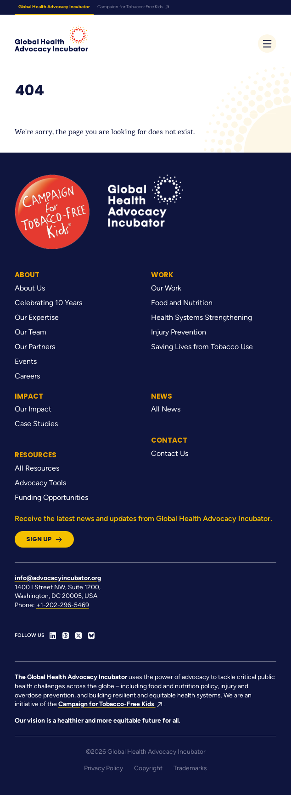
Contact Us (169, 453)
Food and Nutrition (182, 302)
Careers (27, 376)
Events (26, 361)
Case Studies (36, 423)
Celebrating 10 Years (48, 302)
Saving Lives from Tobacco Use (202, 346)
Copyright (148, 768)
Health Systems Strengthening (201, 317)
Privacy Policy (103, 768)
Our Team (30, 332)
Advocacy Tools (40, 482)
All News (165, 409)
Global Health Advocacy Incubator (54, 7)
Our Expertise (37, 317)
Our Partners (35, 346)
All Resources (37, 468)
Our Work (166, 288)
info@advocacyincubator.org (58, 578)
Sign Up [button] (44, 539)
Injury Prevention (178, 332)
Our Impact (33, 409)
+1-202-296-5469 (62, 605)
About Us (30, 288)
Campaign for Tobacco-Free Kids (133, 7)
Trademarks (190, 768)
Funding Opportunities (51, 497)
